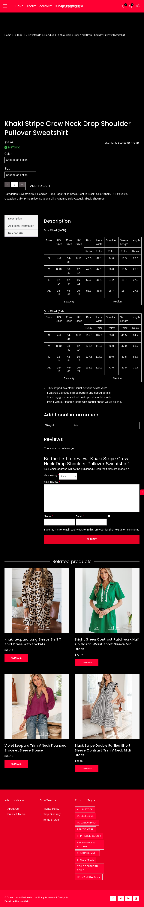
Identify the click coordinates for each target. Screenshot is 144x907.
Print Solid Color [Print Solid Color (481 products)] (89, 834)
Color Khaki (103, 192)
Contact (45, 5)
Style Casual (75, 197)
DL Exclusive (119, 192)
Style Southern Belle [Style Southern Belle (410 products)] (87, 866)
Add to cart (40, 184)
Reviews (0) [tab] (15, 231)
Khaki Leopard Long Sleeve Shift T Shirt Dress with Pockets (33, 640)
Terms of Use (51, 817)
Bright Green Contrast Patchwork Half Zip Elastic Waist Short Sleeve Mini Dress (103, 643)
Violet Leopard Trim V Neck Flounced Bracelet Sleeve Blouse (35, 746)
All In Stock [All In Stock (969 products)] (85, 807)
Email (80, 515)
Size (7, 167)
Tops (19, 33)
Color (8, 152)
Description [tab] (15, 217)
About (30, 5)
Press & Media (16, 812)
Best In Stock (86, 192)
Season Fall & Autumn (52, 197)
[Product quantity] (14, 183)
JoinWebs (24, 899)
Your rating (51, 474)
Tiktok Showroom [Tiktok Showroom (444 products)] (88, 875)
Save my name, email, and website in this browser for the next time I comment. (91, 528)
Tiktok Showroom (94, 197)
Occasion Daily (13, 197)
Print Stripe (31, 197)
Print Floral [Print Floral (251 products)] (85, 827)
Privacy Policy (51, 806)
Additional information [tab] (21, 224)
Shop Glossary (52, 812)
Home (18, 5)
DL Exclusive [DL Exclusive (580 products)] (85, 814)
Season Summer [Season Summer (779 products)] (87, 851)
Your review (52, 480)
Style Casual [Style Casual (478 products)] (85, 857)
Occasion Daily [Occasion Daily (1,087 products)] (87, 821)
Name (48, 515)
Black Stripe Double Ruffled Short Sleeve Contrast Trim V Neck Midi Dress (103, 749)
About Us (13, 806)
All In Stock (70, 192)
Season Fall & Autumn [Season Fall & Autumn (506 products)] (86, 842)
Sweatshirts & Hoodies (40, 33)
